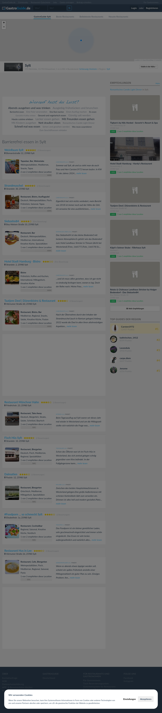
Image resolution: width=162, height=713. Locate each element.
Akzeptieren (145, 699)
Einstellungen (129, 699)
